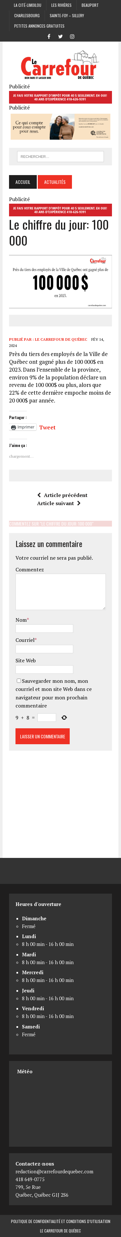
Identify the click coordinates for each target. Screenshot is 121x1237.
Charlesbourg (27, 15)
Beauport (90, 5)
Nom (21, 619)
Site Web (25, 660)
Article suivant (59, 503)
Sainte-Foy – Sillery (67, 15)
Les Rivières (61, 5)
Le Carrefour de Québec (61, 339)
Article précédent (62, 495)
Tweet (47, 426)
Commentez (29, 569)
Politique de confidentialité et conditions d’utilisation (60, 1221)
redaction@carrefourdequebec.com (54, 1171)
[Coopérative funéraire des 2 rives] (60, 135)
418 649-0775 (30, 1179)
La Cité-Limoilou (27, 5)
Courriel (25, 640)
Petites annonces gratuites (39, 26)
